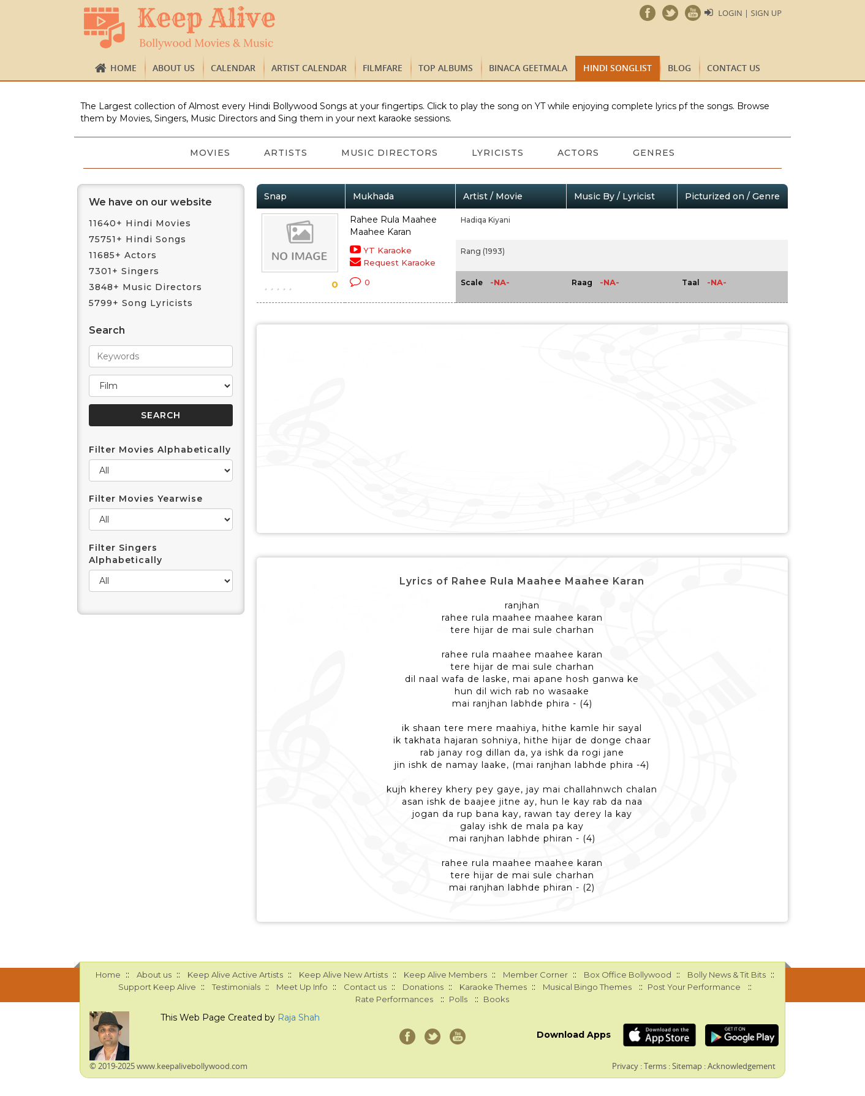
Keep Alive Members (445, 974)
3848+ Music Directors (145, 287)
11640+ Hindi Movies (140, 223)
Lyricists (498, 152)
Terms (655, 1065)
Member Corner (535, 974)
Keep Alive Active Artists (235, 974)
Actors (579, 152)
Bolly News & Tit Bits (726, 974)
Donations (423, 987)
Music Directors (389, 152)
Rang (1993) (483, 251)
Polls (458, 999)
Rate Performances (394, 999)
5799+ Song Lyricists (141, 302)
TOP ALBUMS (445, 68)
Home (123, 68)
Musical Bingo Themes (587, 987)
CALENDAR (233, 68)
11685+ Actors (123, 255)
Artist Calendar (309, 68)
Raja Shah (299, 1017)
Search (107, 330)
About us (174, 68)
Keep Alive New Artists (343, 974)
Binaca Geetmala (528, 68)
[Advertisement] (522, 429)
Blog (679, 68)
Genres (656, 152)
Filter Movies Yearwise (146, 498)
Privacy (625, 1065)
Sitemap (687, 1065)
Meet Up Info (302, 987)
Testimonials (236, 987)
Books (496, 999)
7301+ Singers (124, 271)
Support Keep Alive (157, 987)
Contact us (733, 68)
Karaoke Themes (493, 987)
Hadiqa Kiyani (485, 219)
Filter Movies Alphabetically (160, 449)
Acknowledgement (742, 1065)
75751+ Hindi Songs (137, 239)
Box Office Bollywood (627, 974)
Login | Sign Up (750, 12)
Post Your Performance (694, 987)
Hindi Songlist (617, 68)
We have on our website (150, 202)
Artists (285, 152)
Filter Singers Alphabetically (125, 553)
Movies (209, 152)
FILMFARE (382, 68)
